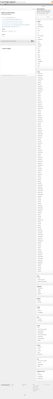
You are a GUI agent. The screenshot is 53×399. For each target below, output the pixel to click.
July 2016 (39, 110)
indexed (39, 348)
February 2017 (40, 102)
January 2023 (40, 73)
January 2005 (40, 232)
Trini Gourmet (40, 320)
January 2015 (40, 132)
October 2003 (40, 260)
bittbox (39, 308)
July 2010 (39, 172)
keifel (47, 13)
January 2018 (40, 86)
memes (39, 37)
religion (39, 50)
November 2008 (40, 190)
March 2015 (39, 128)
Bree (38, 327)
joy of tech (39, 350)
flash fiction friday (40, 26)
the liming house (40, 336)
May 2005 (39, 225)
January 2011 (40, 168)
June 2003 (39, 267)
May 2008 (39, 201)
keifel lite (39, 300)
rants (38, 48)
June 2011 (39, 166)
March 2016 (39, 115)
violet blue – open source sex (42, 281)
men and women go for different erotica (7, 24)
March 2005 (39, 229)
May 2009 (39, 179)
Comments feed (40, 376)
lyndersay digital (40, 332)
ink (38, 32)
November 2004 (40, 236)
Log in (39, 372)
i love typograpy (40, 312)
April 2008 (39, 203)
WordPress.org (40, 378)
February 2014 (40, 143)
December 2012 (40, 152)
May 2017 (39, 97)
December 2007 (40, 207)
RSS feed (47, 12)
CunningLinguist (7, 2)
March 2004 (39, 251)
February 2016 (40, 117)
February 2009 (40, 185)
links (7, 14)
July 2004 (39, 243)
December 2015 (40, 121)
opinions (39, 43)
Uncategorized (40, 61)
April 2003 (39, 271)
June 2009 (39, 177)
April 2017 (39, 99)
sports (39, 57)
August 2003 (40, 263)
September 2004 (40, 240)
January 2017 (40, 104)
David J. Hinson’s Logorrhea (42, 329)
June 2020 (39, 80)
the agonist (39, 293)
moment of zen (17, 26)
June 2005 (39, 223)
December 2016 (40, 106)
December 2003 (40, 256)
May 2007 (39, 218)
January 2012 (40, 159)
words (39, 65)
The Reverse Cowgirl (41, 279)
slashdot (39, 291)
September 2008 (40, 194)
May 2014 (39, 139)
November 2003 (40, 258)
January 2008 (40, 205)
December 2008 (40, 188)
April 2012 (39, 155)
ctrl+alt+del (39, 346)
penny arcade (40, 354)
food (38, 28)
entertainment (40, 24)
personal (39, 46)
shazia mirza (4, 17)
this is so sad (4, 19)
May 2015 (39, 124)
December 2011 (40, 161)
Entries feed (39, 374)
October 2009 (40, 174)
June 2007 (39, 216)
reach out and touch (8, 13)
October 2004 (40, 238)
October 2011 (40, 163)
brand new (39, 310)
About (6, 4)
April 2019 (39, 84)
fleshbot (39, 277)
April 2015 (39, 126)
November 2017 (40, 88)
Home (2, 4)
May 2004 (39, 247)
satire (38, 54)
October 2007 (40, 210)
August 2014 (40, 137)
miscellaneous (40, 39)
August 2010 (40, 170)
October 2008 (40, 192)
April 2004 (39, 249)
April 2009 (39, 181)
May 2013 (39, 146)
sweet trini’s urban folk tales (42, 334)
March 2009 (39, 183)
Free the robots (40, 288)
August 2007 (40, 212)
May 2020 (39, 82)
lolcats (39, 352)
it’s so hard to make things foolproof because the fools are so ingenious (12, 21)
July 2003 (39, 265)
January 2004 (40, 254)
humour (39, 30)
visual (38, 63)
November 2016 (40, 108)
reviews (39, 52)
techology (39, 59)
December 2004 (40, 234)
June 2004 (39, 245)
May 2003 (39, 269)
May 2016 (39, 113)
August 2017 (40, 91)
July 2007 (39, 214)
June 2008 (39, 199)
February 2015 (40, 130)
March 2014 (39, 141)
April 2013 (39, 148)
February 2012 (40, 157)
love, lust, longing (40, 35)
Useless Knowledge (41, 338)
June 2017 (39, 95)
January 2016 (40, 119)
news (38, 41)
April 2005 (39, 227)
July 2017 (39, 93)
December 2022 (40, 75)
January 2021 (40, 77)
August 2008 (40, 196)
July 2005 (39, 221)
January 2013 (40, 150)
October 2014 (40, 135)
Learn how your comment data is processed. (19, 75)
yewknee (39, 340)
